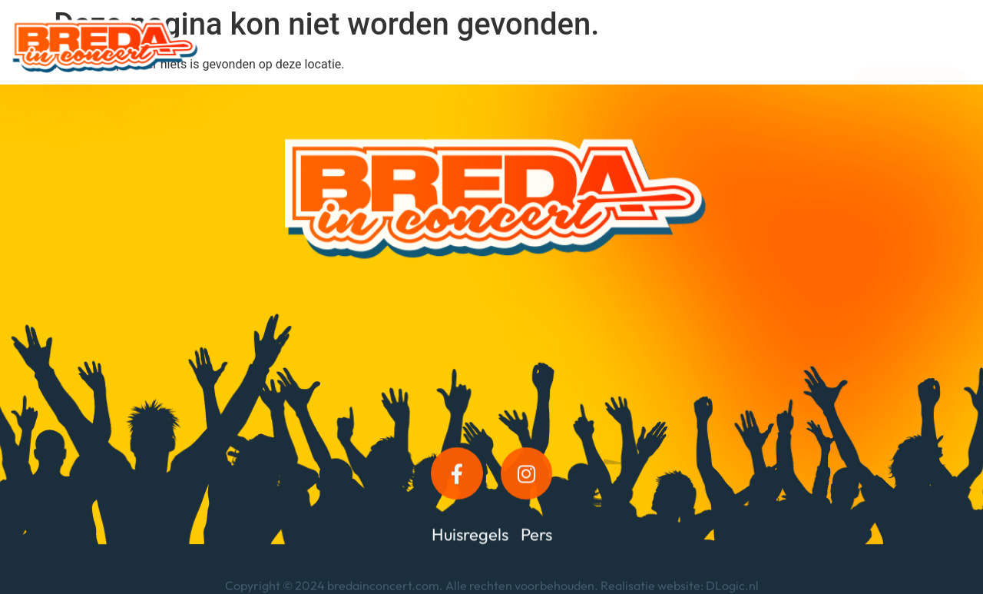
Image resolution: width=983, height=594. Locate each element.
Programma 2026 (284, 46)
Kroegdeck (563, 46)
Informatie (403, 46)
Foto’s (645, 46)
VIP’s (483, 46)
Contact (720, 46)
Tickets (798, 46)
